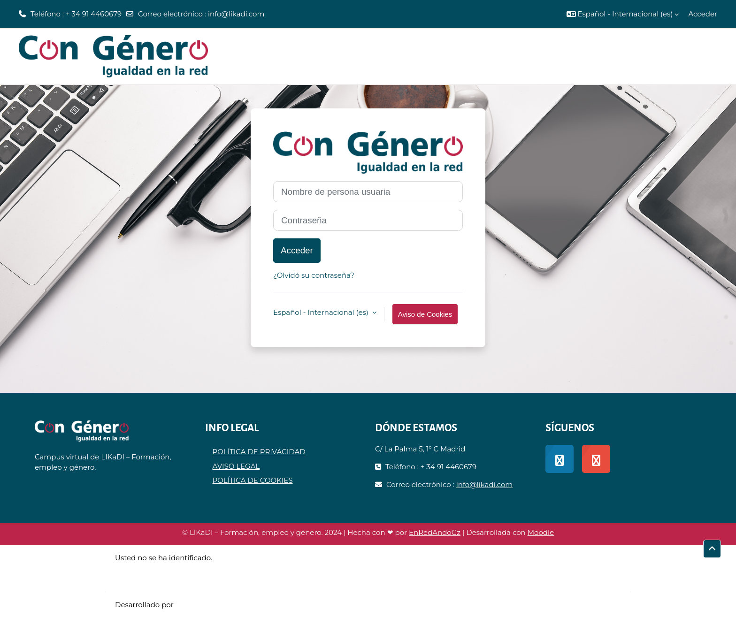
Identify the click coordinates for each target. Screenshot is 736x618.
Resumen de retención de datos (171, 568)
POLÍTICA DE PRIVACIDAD (259, 451)
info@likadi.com (236, 13)
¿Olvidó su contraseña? (313, 275)
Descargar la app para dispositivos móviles (189, 578)
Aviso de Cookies (425, 314)
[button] (623, 14)
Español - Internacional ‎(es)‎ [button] (321, 312)
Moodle (541, 532)
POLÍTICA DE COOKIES (253, 480)
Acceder (702, 13)
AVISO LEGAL (236, 466)
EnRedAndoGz (434, 532)
